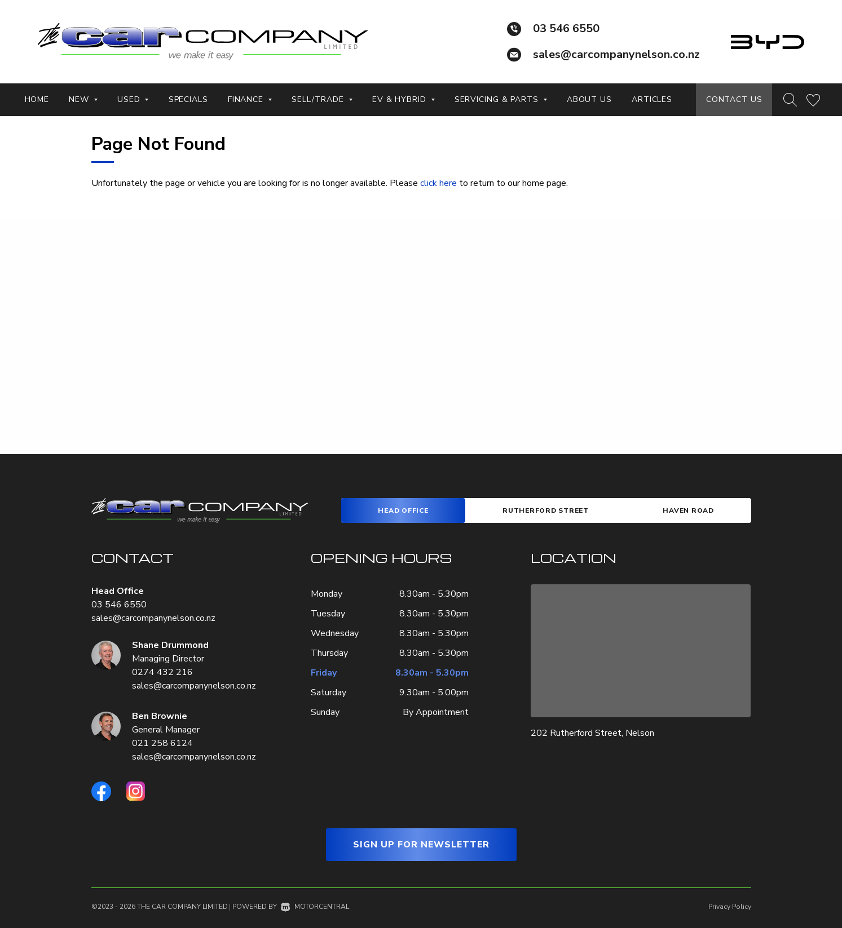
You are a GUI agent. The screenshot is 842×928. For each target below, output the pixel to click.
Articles (652, 99)
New (83, 99)
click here (438, 183)
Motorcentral (315, 906)
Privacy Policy (729, 906)
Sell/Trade (322, 99)
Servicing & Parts (501, 99)
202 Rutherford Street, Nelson (592, 733)
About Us (589, 99)
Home (37, 99)
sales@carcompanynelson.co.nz (616, 54)
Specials (188, 99)
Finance (250, 99)
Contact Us (734, 99)
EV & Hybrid (403, 99)
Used (132, 99)
